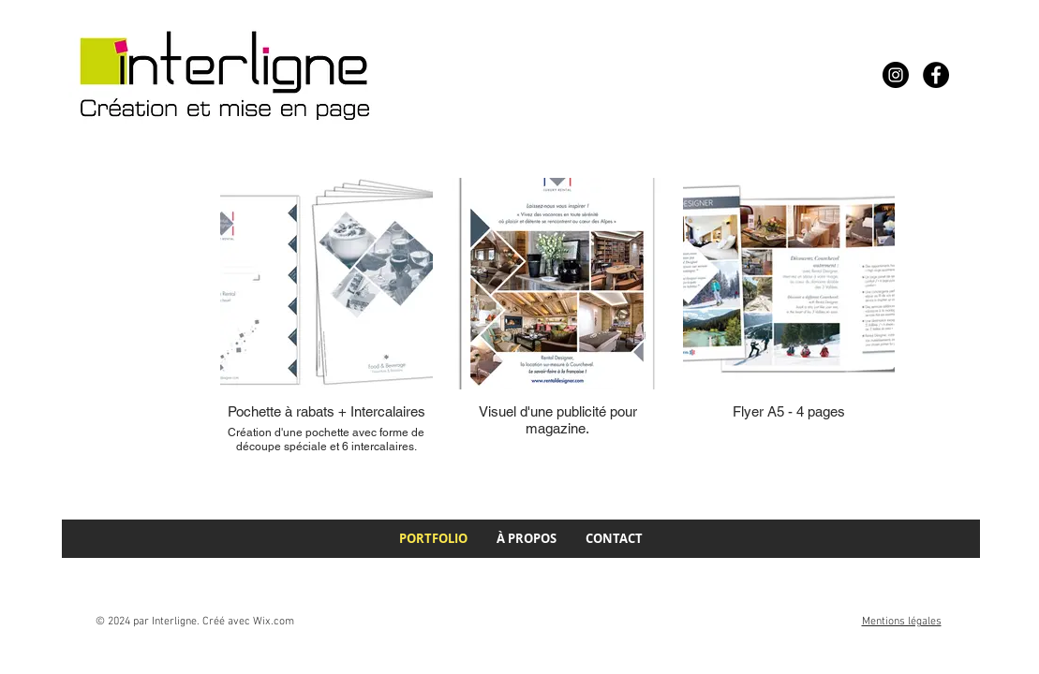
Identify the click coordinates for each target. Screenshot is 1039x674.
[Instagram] (896, 75)
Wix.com (273, 621)
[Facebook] (936, 75)
